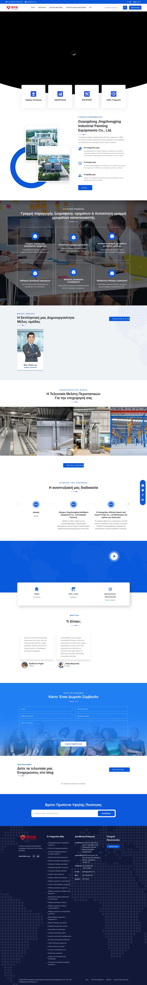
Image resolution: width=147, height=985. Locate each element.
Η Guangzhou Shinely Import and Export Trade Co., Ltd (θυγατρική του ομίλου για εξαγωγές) (111, 514)
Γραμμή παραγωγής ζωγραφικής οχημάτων (58, 844)
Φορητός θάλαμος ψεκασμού (57, 923)
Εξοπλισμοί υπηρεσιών (55, 953)
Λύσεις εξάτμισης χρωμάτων (57, 943)
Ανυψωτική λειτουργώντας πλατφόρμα (57, 958)
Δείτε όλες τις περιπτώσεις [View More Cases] (75, 465)
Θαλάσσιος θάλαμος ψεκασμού (58, 864)
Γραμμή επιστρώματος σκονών (58, 926)
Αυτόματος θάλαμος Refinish (57, 871)
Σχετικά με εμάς (56, 7)
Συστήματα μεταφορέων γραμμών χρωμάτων (59, 963)
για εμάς (84, 187)
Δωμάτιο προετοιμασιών (56, 874)
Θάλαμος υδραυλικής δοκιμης (57, 877)
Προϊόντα (42, 7)
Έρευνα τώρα (135, 7)
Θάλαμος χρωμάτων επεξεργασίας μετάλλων (59, 913)
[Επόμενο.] (128, 504)
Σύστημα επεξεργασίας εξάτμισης (59, 939)
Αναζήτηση (106, 813)
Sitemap (108, 979)
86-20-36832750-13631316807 (88, 867)
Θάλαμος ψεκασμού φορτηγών (58, 857)
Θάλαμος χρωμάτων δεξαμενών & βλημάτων (59, 892)
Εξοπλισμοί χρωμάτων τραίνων (58, 867)
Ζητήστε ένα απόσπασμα (76, 7)
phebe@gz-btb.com (31, 2)
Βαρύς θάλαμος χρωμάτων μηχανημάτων (56, 918)
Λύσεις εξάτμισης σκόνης (56, 946)
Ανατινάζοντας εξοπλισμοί (56, 929)
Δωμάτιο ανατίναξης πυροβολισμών (59, 936)
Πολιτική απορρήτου (97, 979)
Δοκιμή (36, 512)
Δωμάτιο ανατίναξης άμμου (57, 933)
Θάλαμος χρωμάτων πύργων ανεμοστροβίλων (57, 907)
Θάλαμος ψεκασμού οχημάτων (58, 888)
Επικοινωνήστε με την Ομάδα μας (121, 319)
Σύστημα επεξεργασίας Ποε (57, 950)
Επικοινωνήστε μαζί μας (121, 979)
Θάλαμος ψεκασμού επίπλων (57, 902)
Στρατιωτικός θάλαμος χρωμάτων (59, 884)
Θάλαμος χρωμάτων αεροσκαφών (59, 881)
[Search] (125, 7)
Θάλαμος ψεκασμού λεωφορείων (58, 861)
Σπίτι (33, 7)
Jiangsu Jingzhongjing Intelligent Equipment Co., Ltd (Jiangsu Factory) (73, 514)
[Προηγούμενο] (18, 504)
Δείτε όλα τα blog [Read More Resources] (118, 769)
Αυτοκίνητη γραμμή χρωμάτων (58, 848)
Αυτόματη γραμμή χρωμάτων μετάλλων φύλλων (57, 853)
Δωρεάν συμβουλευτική (73, 744)
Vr (90, 7)
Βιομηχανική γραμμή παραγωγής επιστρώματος (58, 898)
